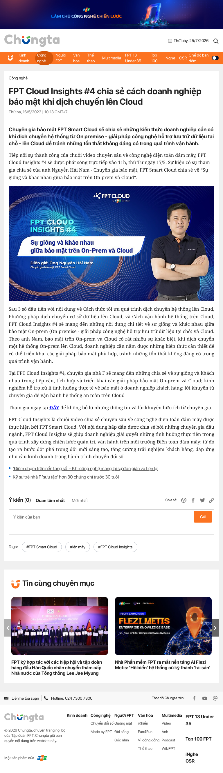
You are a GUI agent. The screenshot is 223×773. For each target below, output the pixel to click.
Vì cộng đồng (148, 740)
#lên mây (77, 547)
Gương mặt (123, 723)
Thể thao (91, 58)
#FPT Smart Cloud (41, 547)
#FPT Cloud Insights (115, 547)
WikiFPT (168, 748)
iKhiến (143, 723)
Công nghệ (41, 58)
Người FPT (60, 58)
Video (166, 723)
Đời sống (121, 732)
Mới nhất (80, 500)
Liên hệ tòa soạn (21, 698)
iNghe (170, 58)
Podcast (168, 740)
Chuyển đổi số (102, 723)
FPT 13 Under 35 (133, 58)
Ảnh (165, 732)
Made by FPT (101, 732)
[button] (215, 628)
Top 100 (154, 58)
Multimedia (111, 58)
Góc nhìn (121, 740)
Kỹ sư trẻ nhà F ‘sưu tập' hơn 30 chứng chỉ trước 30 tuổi (66, 477)
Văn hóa (76, 58)
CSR (183, 58)
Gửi (203, 516)
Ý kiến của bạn (111, 516)
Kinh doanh (24, 58)
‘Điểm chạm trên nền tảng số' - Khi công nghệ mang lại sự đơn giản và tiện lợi (85, 468)
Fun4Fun (145, 732)
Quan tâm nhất (50, 500)
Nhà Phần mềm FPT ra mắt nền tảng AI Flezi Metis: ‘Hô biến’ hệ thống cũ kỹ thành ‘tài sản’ (163, 664)
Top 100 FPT (199, 739)
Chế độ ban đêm (204, 58)
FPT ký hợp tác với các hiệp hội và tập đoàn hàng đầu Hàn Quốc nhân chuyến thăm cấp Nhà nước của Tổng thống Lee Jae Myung (56, 667)
